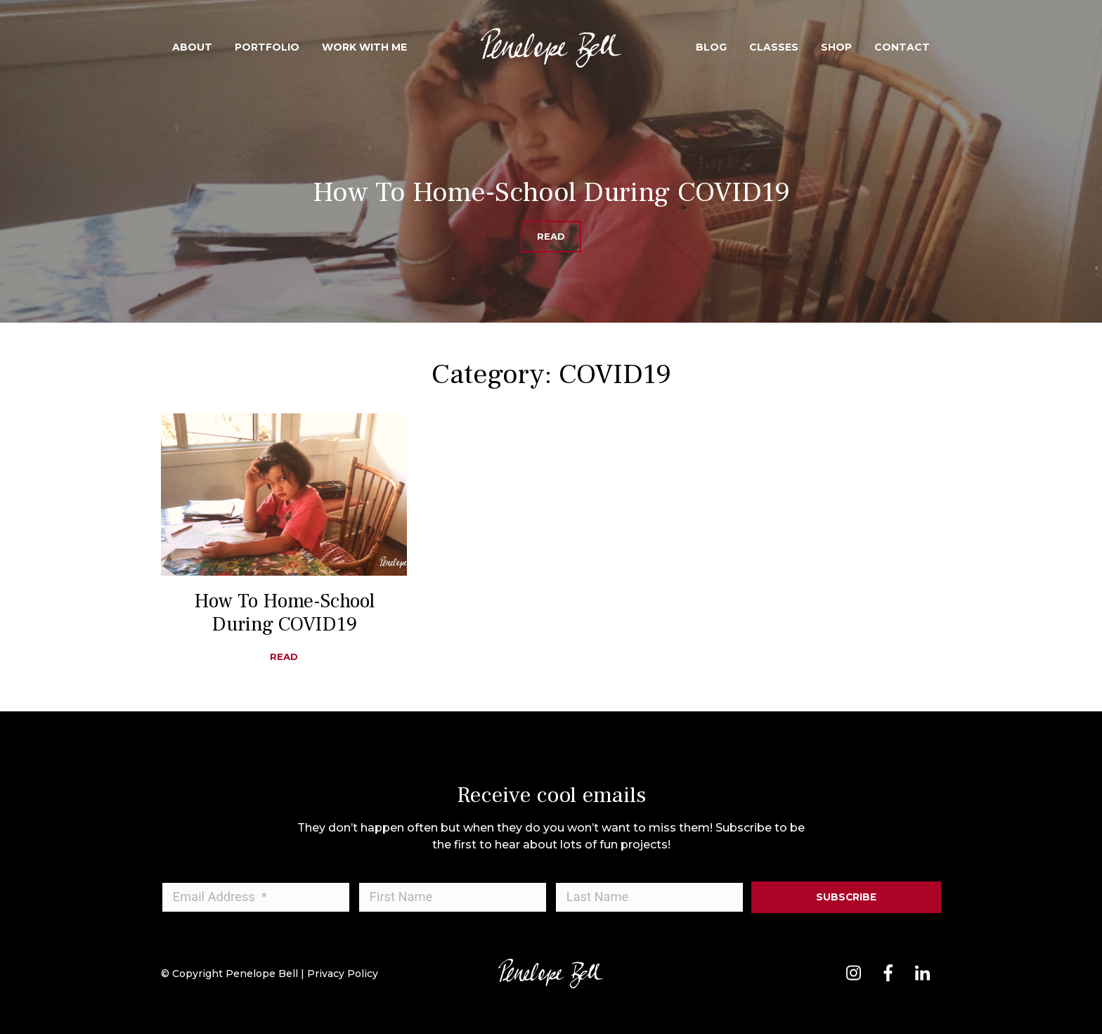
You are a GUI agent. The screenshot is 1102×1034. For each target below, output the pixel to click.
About (192, 47)
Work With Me (364, 47)
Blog (711, 47)
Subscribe (846, 897)
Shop (836, 47)
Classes (773, 47)
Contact (902, 47)
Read (551, 236)
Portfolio (267, 47)
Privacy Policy (342, 973)
